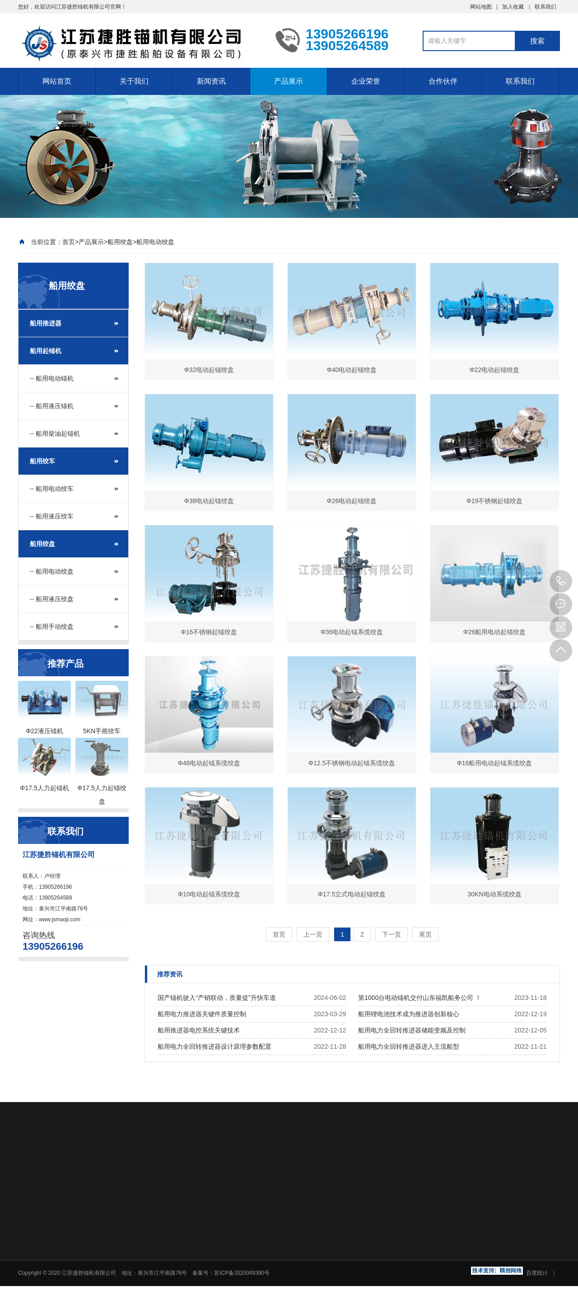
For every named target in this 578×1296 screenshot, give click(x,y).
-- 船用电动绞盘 (52, 571)
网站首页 (56, 81)
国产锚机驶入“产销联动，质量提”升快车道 (216, 997)
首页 (68, 241)
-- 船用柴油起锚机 (55, 433)
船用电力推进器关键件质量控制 (202, 1014)
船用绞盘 (120, 241)
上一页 (312, 934)
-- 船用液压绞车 (52, 516)
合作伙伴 (443, 81)
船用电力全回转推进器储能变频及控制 (412, 1030)
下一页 (391, 934)
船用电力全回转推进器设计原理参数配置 (214, 1046)
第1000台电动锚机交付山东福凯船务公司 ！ (419, 997)
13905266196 (561, 581)
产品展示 (288, 81)
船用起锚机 (45, 350)
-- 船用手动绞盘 (52, 626)
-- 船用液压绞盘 (52, 599)
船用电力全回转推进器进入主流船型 (408, 1046)
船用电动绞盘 (155, 241)
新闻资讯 (211, 81)
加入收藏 (513, 7)
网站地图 (481, 7)
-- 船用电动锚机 (52, 378)
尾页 (425, 934)
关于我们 (134, 81)
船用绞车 (42, 461)
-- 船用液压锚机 (52, 406)
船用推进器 (45, 323)
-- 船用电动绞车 (52, 488)
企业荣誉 (365, 81)
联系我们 (545, 7)
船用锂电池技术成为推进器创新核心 (408, 1014)
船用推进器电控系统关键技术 (199, 1030)
